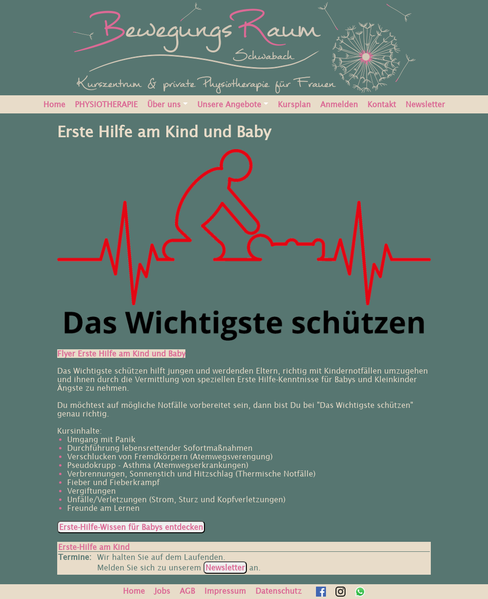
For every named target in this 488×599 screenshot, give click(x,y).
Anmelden (339, 104)
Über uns (164, 104)
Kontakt (381, 104)
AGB (187, 591)
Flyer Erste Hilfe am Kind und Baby (121, 353)
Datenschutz (278, 591)
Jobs (162, 591)
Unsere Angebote (229, 104)
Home (54, 104)
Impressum (225, 591)
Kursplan (294, 104)
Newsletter (425, 104)
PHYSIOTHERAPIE (106, 104)
